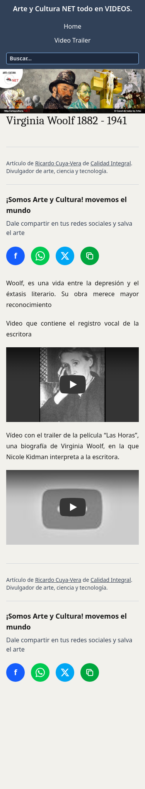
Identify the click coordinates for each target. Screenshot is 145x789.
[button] (72, 384)
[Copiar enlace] (89, 256)
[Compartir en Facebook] (15, 256)
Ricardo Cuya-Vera (58, 163)
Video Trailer (73, 40)
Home (73, 26)
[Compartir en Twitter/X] (65, 256)
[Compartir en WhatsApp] (40, 256)
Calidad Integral (110, 163)
